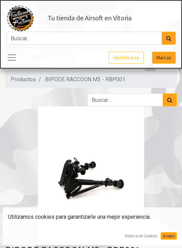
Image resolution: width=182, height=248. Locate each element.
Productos (23, 79)
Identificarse (126, 57)
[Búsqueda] (169, 38)
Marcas (163, 57)
